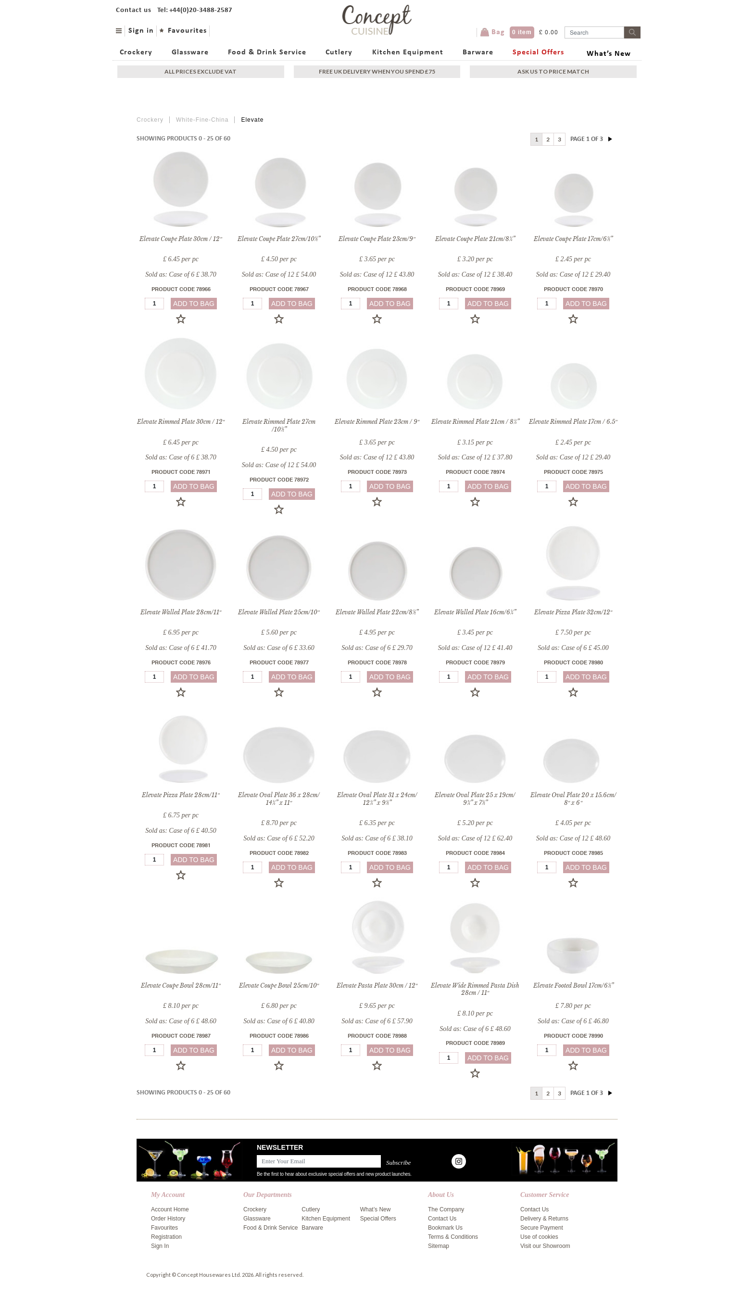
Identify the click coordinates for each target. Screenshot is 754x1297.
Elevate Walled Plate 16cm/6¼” (475, 612)
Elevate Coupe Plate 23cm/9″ (377, 238)
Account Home (170, 1209)
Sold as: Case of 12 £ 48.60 (573, 838)
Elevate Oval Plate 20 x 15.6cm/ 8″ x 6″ (573, 798)
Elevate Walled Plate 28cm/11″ (181, 612)
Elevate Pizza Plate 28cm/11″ (181, 795)
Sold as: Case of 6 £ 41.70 (180, 647)
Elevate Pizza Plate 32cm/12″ (573, 612)
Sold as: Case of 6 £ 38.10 (376, 838)
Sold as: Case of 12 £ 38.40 (475, 274)
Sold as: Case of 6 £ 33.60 (278, 647)
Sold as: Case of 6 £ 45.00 (573, 647)
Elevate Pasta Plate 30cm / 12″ (377, 985)
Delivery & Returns (544, 1218)
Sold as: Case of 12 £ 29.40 (573, 274)
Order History (168, 1218)
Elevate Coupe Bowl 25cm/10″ (279, 985)
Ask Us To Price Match (553, 71)
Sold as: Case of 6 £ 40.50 (180, 830)
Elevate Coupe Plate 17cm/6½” (573, 238)
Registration (166, 1236)
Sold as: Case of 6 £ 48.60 (180, 1021)
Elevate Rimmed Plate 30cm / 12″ (181, 421)
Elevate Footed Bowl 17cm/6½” (573, 985)
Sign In (160, 1246)
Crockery (136, 52)
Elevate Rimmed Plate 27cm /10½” (278, 425)
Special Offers (538, 52)
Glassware (190, 52)
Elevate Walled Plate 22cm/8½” (377, 612)
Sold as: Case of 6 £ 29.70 (376, 647)
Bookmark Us (445, 1227)
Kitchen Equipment (407, 52)
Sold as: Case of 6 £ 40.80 (278, 1021)
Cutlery (339, 52)
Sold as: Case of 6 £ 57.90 (376, 1021)
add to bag (193, 303)
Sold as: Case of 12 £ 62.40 (475, 838)
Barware (478, 52)
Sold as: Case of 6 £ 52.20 (278, 838)
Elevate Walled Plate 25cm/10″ (279, 612)
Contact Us (442, 1218)
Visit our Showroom (545, 1246)
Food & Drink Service (267, 52)
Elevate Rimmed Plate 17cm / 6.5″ (573, 421)
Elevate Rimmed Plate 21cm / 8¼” (475, 421)
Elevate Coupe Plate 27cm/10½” (279, 238)
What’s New (609, 54)
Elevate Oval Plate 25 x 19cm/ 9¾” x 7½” (475, 798)
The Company (446, 1209)
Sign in (141, 31)
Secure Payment (541, 1227)
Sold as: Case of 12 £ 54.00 (279, 274)
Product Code (181, 289)
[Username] (594, 32)
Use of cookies (539, 1236)
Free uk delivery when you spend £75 (377, 71)
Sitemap (438, 1246)
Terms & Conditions (453, 1236)
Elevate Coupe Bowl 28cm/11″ (181, 985)
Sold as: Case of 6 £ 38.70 (180, 274)
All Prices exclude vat (200, 71)
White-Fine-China (202, 119)
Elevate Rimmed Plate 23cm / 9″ (377, 421)
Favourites (187, 31)
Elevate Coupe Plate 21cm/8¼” (475, 238)
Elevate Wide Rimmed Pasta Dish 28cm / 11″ (475, 989)
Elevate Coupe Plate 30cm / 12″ (180, 238)
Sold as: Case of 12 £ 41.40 (475, 647)
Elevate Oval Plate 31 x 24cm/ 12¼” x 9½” (377, 798)
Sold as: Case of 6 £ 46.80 (573, 1021)
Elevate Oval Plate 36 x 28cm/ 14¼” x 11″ (279, 798)
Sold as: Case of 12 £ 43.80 (377, 274)
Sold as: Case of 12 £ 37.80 (475, 457)
